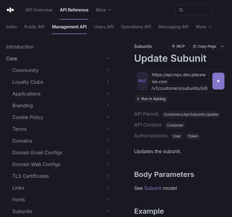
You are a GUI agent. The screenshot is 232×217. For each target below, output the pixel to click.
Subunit (153, 188)
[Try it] (218, 81)
